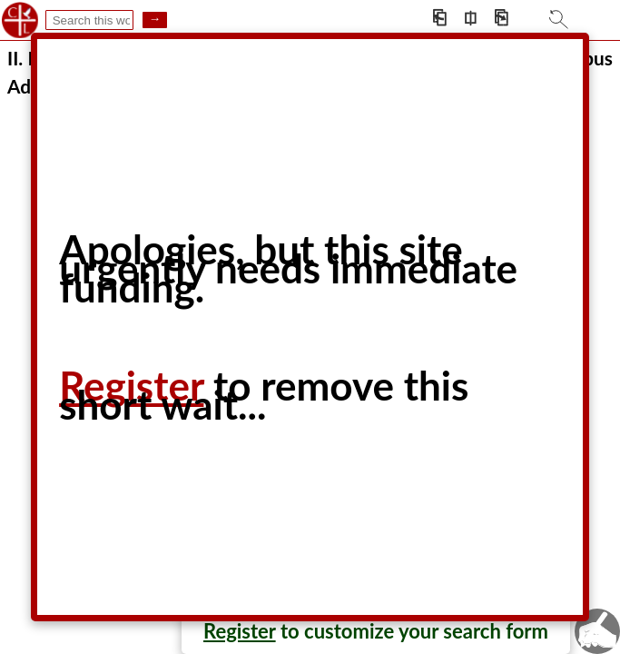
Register (239, 631)
